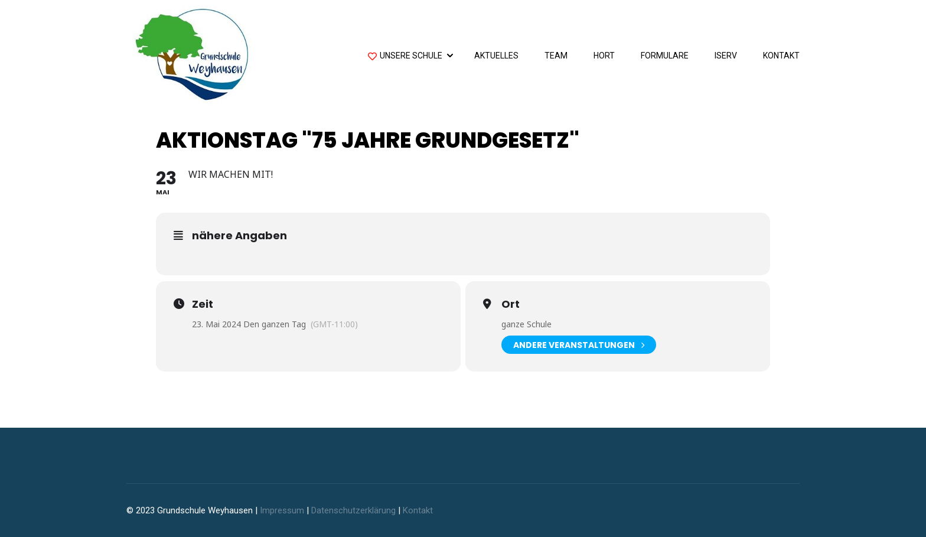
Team (556, 55)
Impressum (282, 510)
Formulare (665, 55)
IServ (726, 55)
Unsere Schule (405, 57)
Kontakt (781, 55)
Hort (604, 55)
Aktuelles (496, 55)
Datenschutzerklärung (353, 510)
